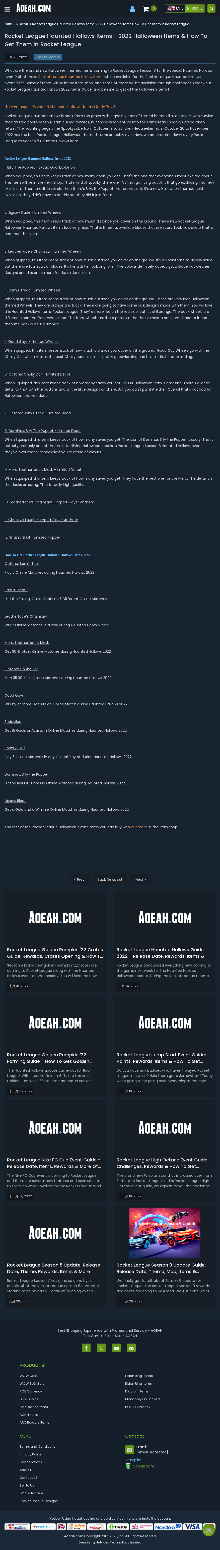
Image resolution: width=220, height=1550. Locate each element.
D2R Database (31, 1493)
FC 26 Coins (29, 1399)
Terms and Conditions (37, 1446)
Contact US (29, 1477)
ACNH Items (29, 1414)
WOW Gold (28, 1375)
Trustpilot (133, 1459)
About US (27, 1469)
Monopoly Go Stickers (143, 1399)
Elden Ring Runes (139, 1375)
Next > (140, 879)
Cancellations (31, 1462)
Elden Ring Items (138, 1383)
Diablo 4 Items (137, 1391)
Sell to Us (27, 1485)
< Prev (79, 879)
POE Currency (31, 1391)
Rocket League (48, 57)
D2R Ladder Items (34, 1407)
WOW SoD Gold (32, 1383)
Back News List (110, 879)
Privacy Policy (31, 1454)
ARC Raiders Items (34, 1422)
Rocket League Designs (39, 1501)
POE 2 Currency (137, 1407)
